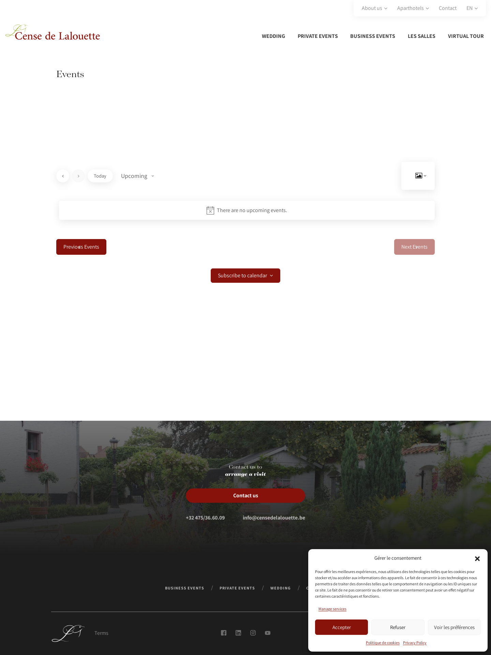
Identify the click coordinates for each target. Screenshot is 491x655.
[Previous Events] (62, 175)
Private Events (318, 36)
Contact (448, 8)
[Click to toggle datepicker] (137, 176)
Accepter (341, 627)
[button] (477, 558)
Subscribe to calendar (242, 275)
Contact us (245, 508)
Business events (372, 36)
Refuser (397, 627)
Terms (101, 633)
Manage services (332, 608)
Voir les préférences (454, 627)
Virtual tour (466, 36)
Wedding (273, 36)
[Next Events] (78, 175)
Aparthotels (410, 8)
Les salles (421, 36)
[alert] (247, 210)
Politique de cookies (383, 642)
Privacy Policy (415, 642)
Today (100, 175)
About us (372, 8)
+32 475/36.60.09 (205, 530)
